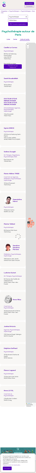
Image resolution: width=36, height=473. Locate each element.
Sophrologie (8, 111)
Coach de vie (8, 177)
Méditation (7, 178)
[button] (33, 224)
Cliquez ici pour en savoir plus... (12, 465)
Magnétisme (16, 155)
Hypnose (17, 108)
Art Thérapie (7, 155)
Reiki (15, 156)
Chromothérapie (9, 108)
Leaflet (28, 403)
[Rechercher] (18, 24)
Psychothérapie (14, 11)
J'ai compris (7, 468)
